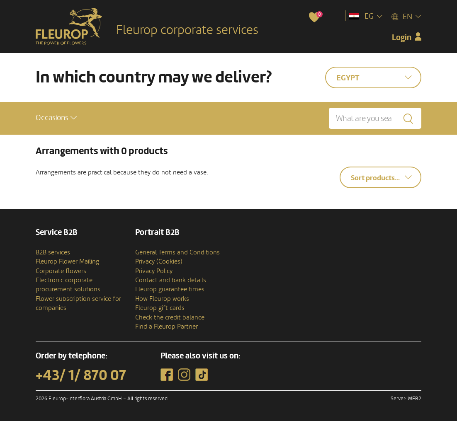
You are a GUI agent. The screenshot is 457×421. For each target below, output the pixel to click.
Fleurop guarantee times (169, 289)
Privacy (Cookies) (158, 261)
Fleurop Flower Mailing (67, 261)
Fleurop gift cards (160, 308)
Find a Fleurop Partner (166, 326)
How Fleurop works (162, 298)
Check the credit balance (169, 317)
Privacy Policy (154, 271)
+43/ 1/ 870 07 (81, 375)
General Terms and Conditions (177, 252)
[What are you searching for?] (375, 118)
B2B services (53, 252)
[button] (56, 117)
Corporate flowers (61, 271)
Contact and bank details (170, 280)
